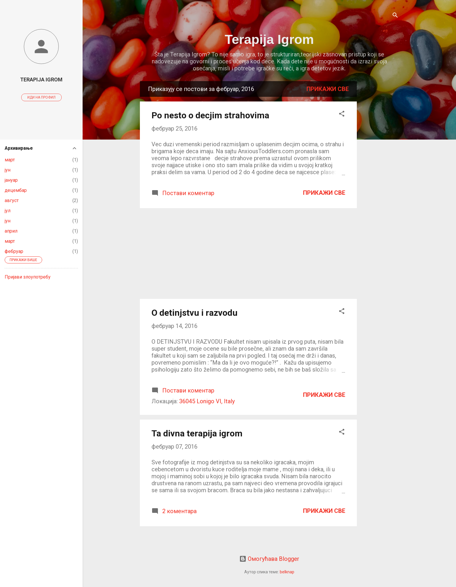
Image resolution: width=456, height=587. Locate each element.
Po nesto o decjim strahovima (210, 115)
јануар (11, 180)
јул (7, 210)
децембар (16, 190)
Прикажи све (328, 88)
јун (7, 170)
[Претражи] (395, 16)
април (11, 231)
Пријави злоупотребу (28, 277)
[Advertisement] (380, 168)
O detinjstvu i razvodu (195, 313)
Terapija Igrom (269, 39)
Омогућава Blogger (269, 558)
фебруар (14, 251)
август (12, 200)
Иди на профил (41, 97)
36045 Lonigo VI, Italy (207, 401)
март (10, 160)
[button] (341, 114)
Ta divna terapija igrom (197, 433)
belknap (287, 572)
